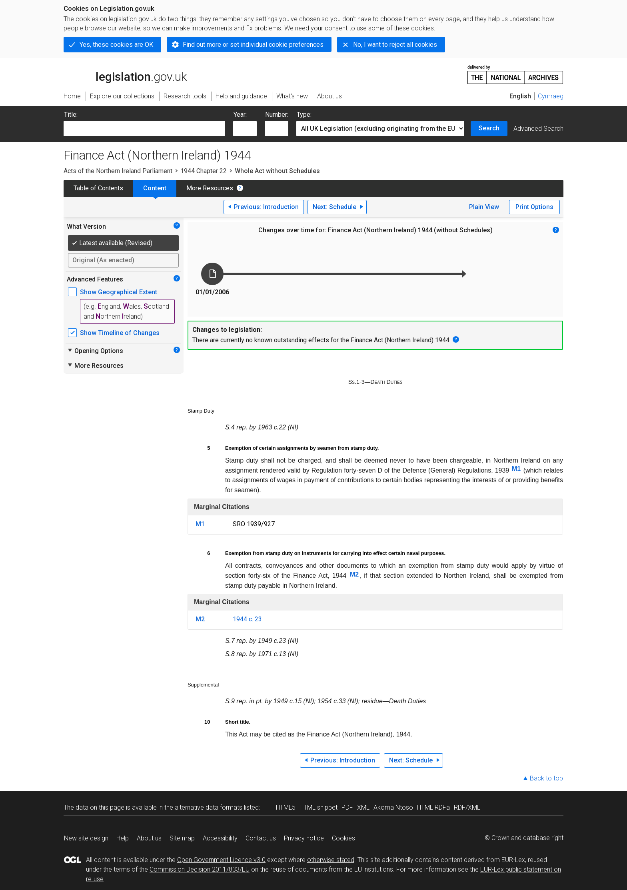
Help (122, 838)
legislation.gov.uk (125, 74)
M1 (516, 468)
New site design (86, 838)
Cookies (343, 838)
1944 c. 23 (247, 619)
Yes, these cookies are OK (116, 44)
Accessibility (220, 838)
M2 (354, 574)
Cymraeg (550, 96)
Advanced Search (538, 128)
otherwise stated (330, 860)
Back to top (546, 778)
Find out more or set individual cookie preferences (253, 44)
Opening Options (95, 351)
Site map (182, 838)
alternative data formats (208, 807)
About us (149, 838)
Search (489, 128)
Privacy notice (304, 838)
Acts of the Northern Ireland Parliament (118, 171)
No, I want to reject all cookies (395, 44)
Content (154, 188)
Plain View (484, 207)
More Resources (209, 188)
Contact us (261, 838)
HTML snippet (318, 807)
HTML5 (286, 807)
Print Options (534, 207)
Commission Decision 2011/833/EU (200, 869)
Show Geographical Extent (118, 292)
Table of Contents (98, 188)
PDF (347, 807)
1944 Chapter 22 (203, 171)
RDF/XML (467, 807)
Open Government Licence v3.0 (221, 860)
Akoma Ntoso (393, 807)
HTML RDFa (433, 807)
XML (363, 807)
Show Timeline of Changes (120, 333)
